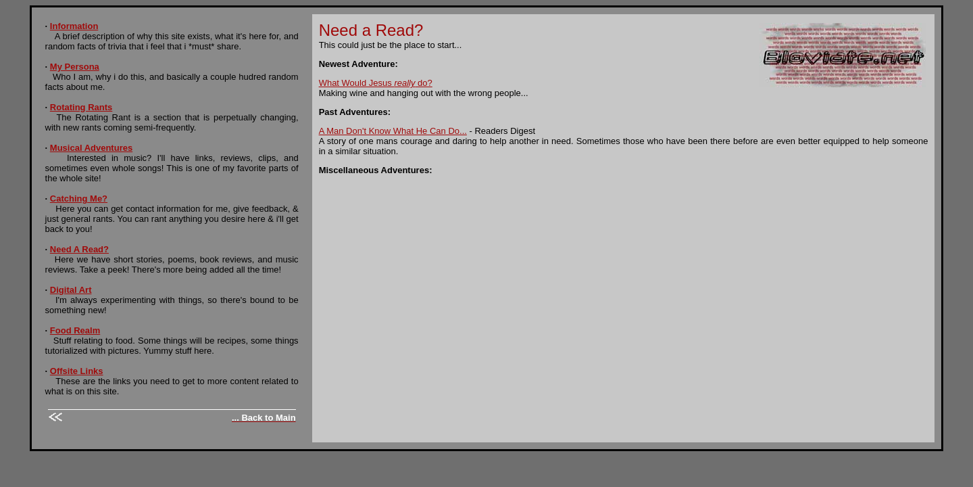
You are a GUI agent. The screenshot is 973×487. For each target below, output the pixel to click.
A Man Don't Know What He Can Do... (393, 131)
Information (74, 26)
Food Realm (75, 330)
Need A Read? (79, 249)
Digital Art (71, 290)
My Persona (74, 67)
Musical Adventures (91, 148)
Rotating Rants (81, 107)
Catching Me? (78, 198)
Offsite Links (76, 371)
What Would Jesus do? (375, 83)
